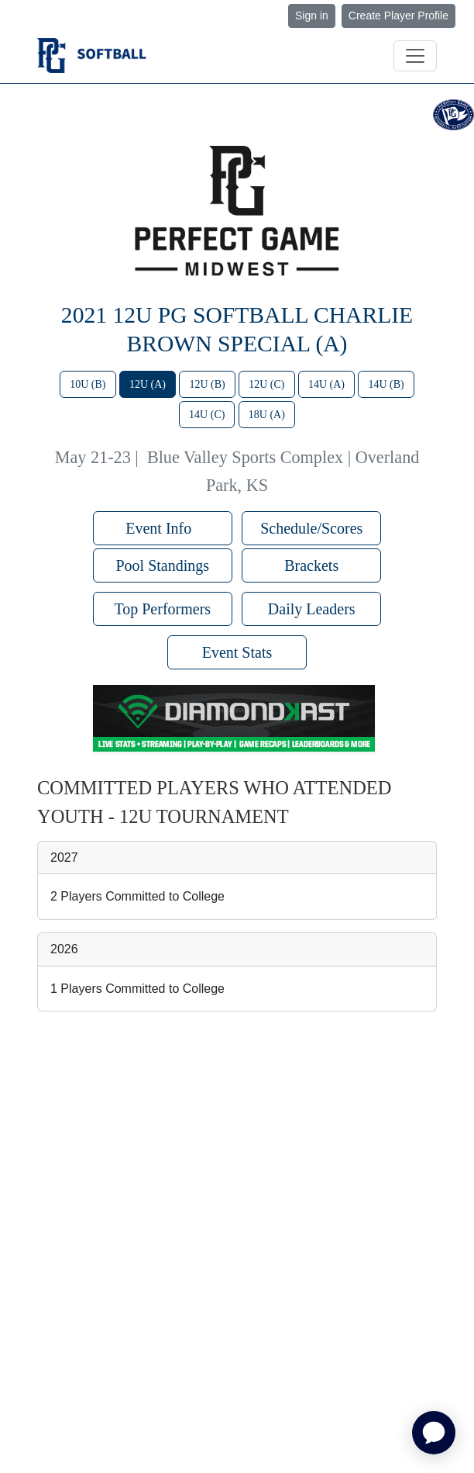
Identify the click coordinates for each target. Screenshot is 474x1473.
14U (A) (326, 384)
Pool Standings (162, 565)
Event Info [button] (162, 528)
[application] (433, 1432)
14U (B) (386, 384)
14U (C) (207, 414)
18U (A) (267, 414)
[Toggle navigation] (415, 55)
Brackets (311, 565)
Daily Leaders (312, 608)
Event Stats (237, 652)
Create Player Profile (398, 15)
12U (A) (147, 384)
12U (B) (207, 384)
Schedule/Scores (311, 528)
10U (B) (87, 384)
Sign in (311, 15)
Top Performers (162, 608)
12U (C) (266, 384)
